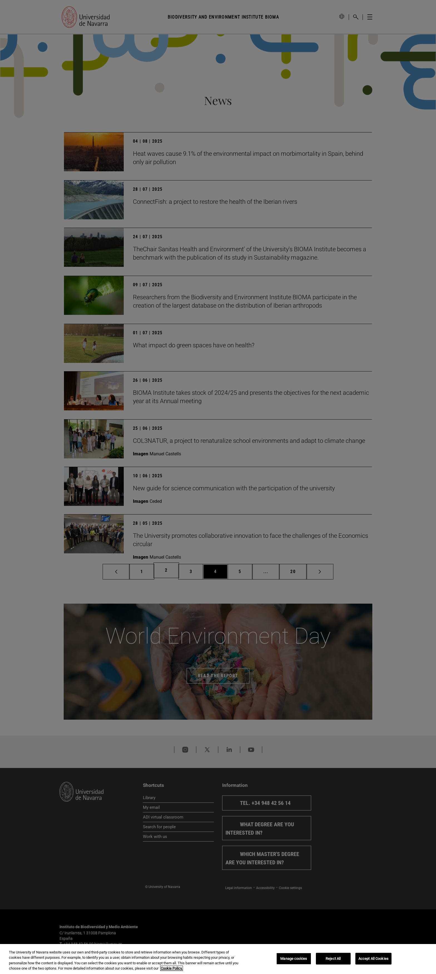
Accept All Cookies (373, 959)
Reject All (333, 959)
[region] (218, 959)
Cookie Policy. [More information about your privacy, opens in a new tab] (171, 968)
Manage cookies (293, 959)
